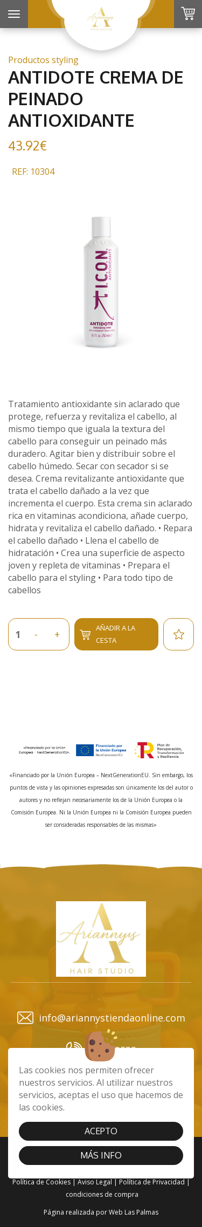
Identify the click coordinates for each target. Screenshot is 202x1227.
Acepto (101, 1131)
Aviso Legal (95, 1182)
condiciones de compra (102, 1194)
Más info (101, 1155)
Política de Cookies (41, 1182)
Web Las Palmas (133, 1212)
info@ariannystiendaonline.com (101, 1018)
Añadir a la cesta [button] (107, 634)
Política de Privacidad (152, 1182)
